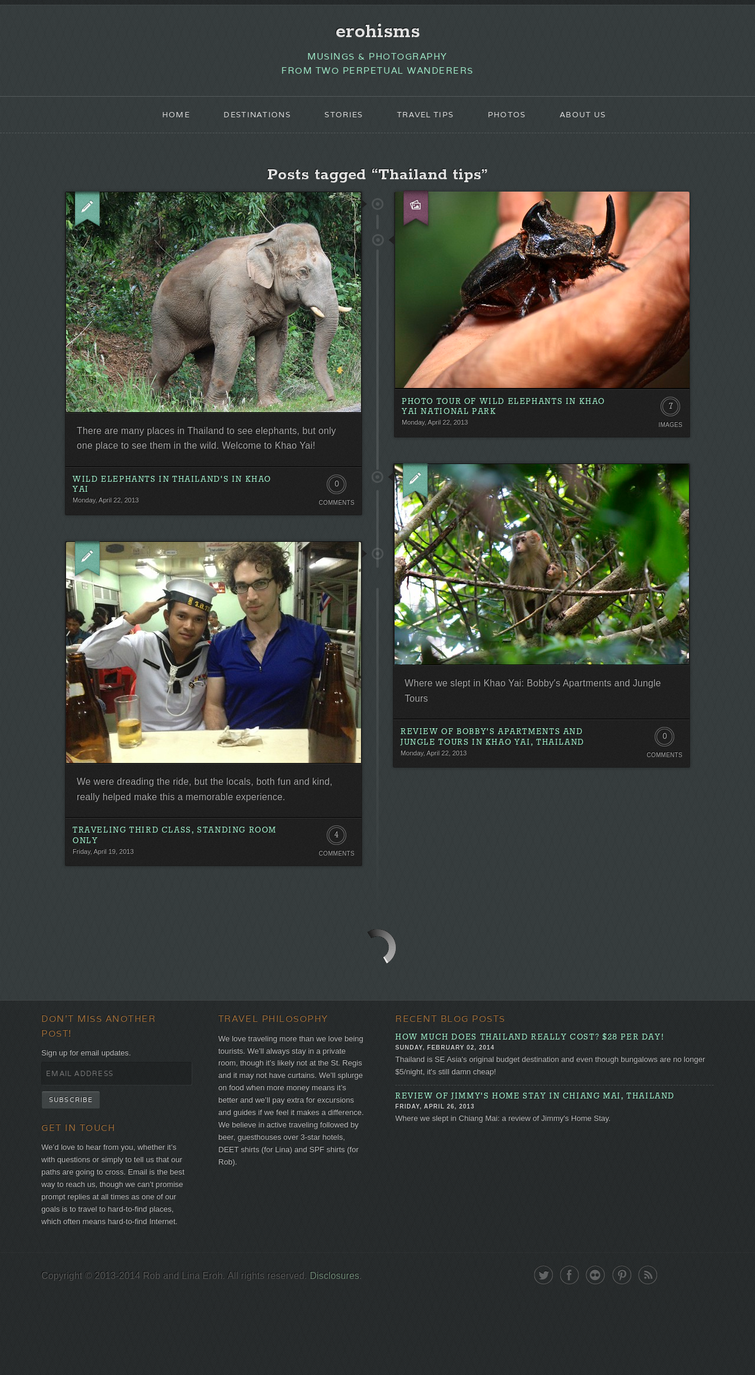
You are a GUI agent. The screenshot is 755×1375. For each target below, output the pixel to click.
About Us (594, 121)
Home (164, 121)
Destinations (249, 121)
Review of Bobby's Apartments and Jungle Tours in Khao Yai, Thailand (501, 758)
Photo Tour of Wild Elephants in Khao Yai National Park (497, 420)
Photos (514, 121)
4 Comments (334, 877)
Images (669, 437)
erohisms (378, 34)
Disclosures (354, 1352)
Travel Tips (427, 121)
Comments (335, 534)
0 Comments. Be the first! (334, 519)
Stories (341, 121)
